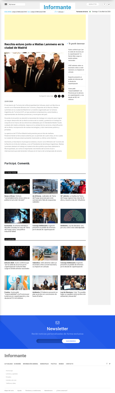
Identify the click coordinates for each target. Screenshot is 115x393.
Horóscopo (9, 371)
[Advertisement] (45, 27)
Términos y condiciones (33, 390)
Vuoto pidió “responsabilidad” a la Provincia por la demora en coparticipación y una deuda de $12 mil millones (76, 94)
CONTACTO (69, 364)
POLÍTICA (54, 364)
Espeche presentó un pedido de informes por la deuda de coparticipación (75, 80)
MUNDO (61, 364)
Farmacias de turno (82, 11)
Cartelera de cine (11, 380)
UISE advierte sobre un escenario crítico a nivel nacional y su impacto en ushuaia (76, 69)
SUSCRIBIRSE (71, 341)
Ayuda (19, 390)
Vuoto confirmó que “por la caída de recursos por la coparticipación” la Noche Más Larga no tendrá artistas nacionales (76, 55)
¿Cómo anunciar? (61, 390)
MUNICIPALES (44, 364)
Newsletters (48, 390)
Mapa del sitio (9, 390)
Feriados (8, 377)
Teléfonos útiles (11, 383)
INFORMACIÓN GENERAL (30, 364)
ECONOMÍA (17, 364)
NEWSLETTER (93, 4)
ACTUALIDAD (8, 364)
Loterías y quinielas (12, 374)
